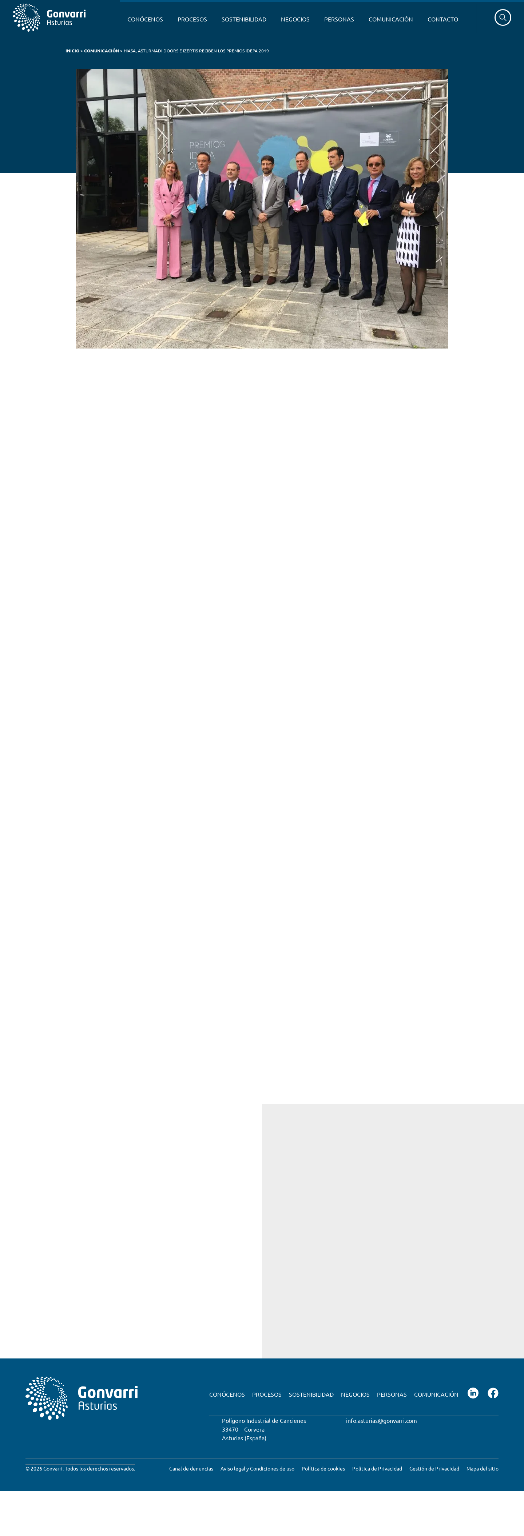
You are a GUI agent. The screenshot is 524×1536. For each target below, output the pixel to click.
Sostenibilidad (244, 19)
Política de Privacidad (377, 1468)
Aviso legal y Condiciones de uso (257, 1468)
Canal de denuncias (191, 1468)
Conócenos (145, 19)
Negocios (295, 19)
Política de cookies (323, 1468)
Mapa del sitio (483, 1468)
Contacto (443, 19)
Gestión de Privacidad (434, 1468)
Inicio (72, 50)
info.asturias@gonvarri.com (381, 1420)
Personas (339, 19)
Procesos (192, 19)
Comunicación (391, 19)
